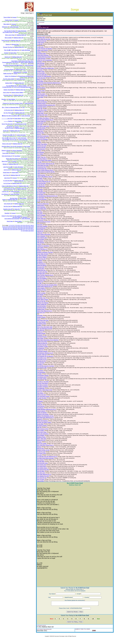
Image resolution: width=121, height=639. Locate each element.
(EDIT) (41, 13)
